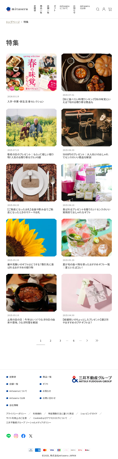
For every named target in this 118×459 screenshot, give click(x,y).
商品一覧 (41, 9)
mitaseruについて (64, 7)
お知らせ (74, 9)
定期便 (35, 8)
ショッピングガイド (88, 413)
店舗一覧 (48, 9)
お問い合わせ (49, 398)
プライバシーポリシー (16, 413)
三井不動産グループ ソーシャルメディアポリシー (28, 422)
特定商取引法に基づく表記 (61, 413)
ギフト (55, 8)
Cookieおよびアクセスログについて (50, 418)
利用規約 (37, 413)
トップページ (13, 21)
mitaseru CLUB (85, 7)
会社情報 (13, 405)
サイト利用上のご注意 (16, 418)
